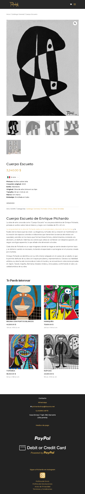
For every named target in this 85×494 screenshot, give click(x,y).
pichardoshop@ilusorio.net (43, 407)
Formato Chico (46, 209)
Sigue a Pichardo (37, 470)
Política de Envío (42, 481)
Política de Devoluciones (42, 484)
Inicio (8, 14)
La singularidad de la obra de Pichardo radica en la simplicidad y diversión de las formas (39, 229)
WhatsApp (42, 402)
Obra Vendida (58, 209)
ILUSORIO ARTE (42, 411)
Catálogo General (18, 14)
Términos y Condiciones (42, 489)
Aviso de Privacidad (42, 487)
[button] (75, 23)
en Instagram (49, 470)
